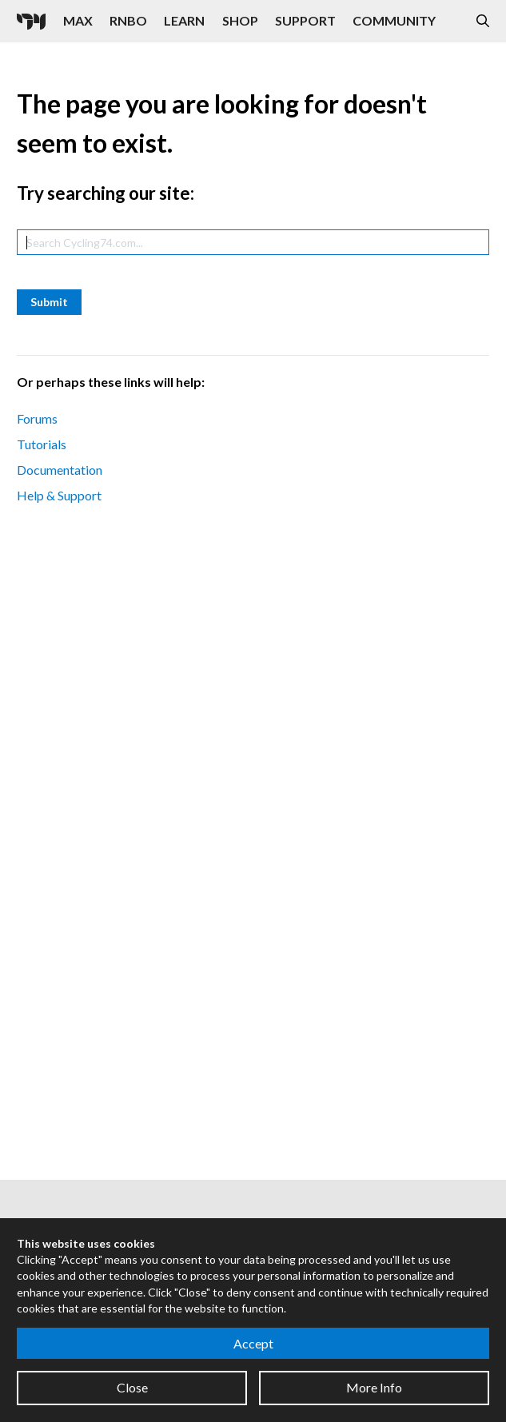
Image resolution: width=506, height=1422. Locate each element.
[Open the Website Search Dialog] (482, 21)
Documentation (59, 469)
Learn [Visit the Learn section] (184, 20)
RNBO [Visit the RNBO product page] (128, 20)
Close (132, 1387)
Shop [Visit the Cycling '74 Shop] (240, 20)
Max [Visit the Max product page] (78, 20)
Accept (253, 1343)
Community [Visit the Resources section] (394, 20)
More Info (374, 1387)
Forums (37, 418)
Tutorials (41, 444)
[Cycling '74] (31, 22)
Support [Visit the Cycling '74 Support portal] (305, 20)
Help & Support (59, 495)
